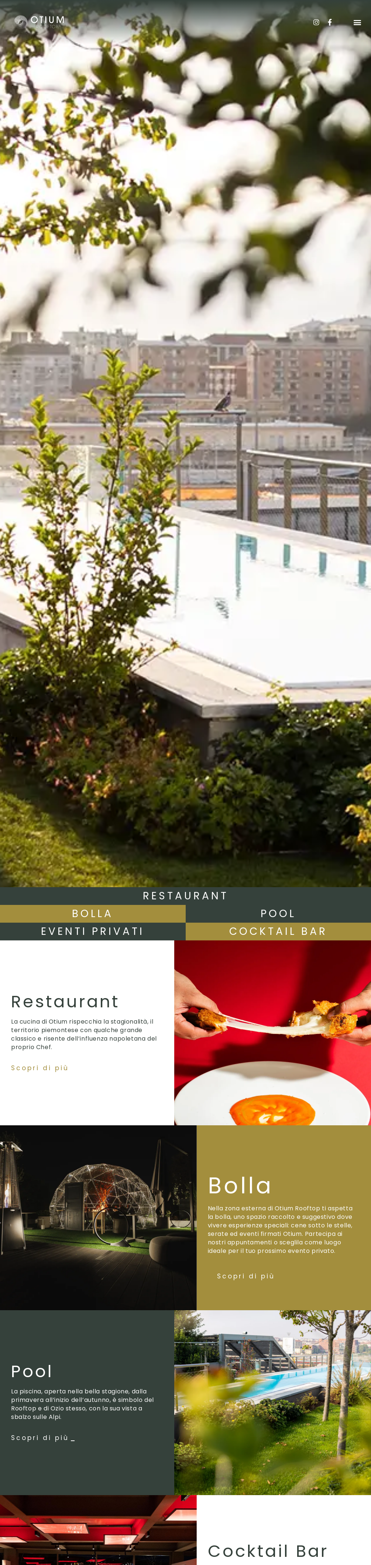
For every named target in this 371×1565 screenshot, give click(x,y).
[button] (357, 22)
